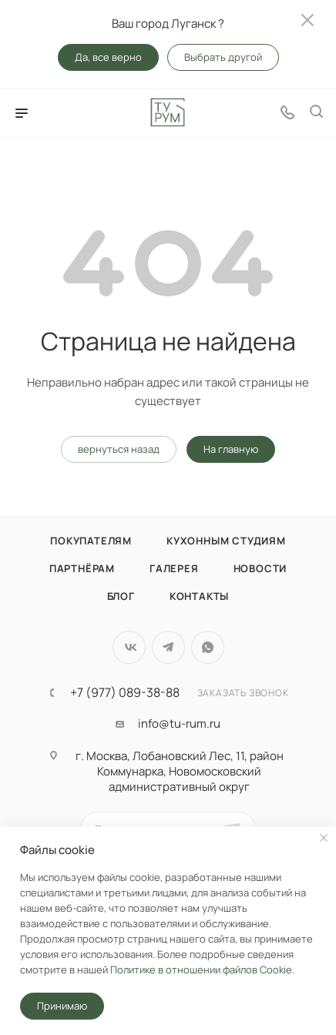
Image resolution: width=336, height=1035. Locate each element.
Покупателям (91, 541)
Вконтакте (129, 647)
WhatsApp (207, 647)
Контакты (199, 596)
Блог (121, 596)
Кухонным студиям (226, 541)
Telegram (168, 647)
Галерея (174, 568)
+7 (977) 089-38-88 (125, 692)
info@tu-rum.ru (179, 724)
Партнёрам (82, 568)
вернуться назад (119, 449)
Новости (260, 568)
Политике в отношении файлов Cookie (201, 969)
